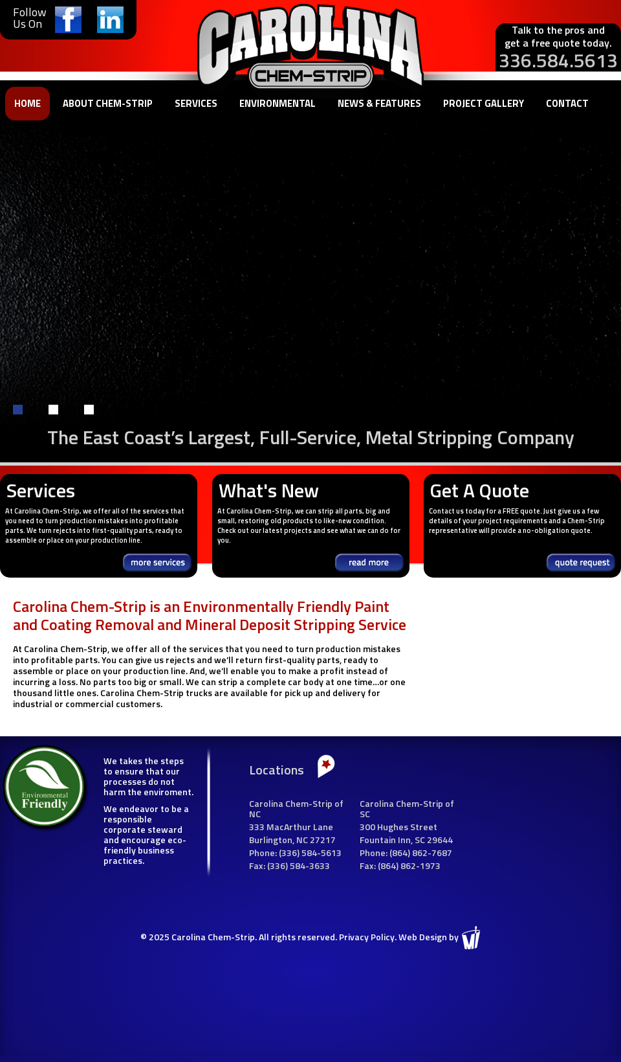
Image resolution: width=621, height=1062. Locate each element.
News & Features (379, 103)
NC (302, 839)
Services (196, 103)
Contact (567, 103)
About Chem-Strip (108, 103)
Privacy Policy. (368, 936)
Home (27, 103)
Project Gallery (483, 103)
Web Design (422, 936)
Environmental (277, 103)
